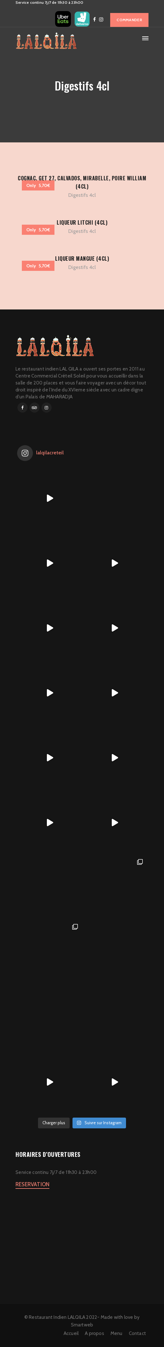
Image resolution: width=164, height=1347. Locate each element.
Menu (116, 1333)
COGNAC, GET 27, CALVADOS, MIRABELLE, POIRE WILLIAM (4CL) (82, 182)
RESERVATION (32, 1184)
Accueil (71, 1333)
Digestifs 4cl (82, 195)
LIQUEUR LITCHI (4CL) (82, 222)
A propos (94, 1333)
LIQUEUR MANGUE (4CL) (82, 258)
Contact (137, 1333)
